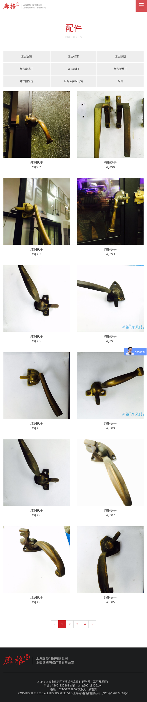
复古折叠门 (120, 69)
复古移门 (73, 69)
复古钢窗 (73, 56)
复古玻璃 (26, 56)
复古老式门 (26, 69)
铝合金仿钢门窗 (73, 81)
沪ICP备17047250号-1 (115, 693)
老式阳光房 (26, 81)
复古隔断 (120, 56)
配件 (120, 81)
